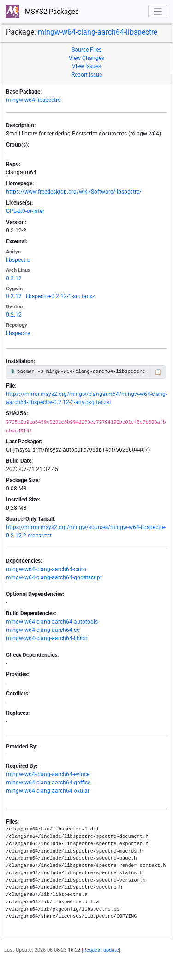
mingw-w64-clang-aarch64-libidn (47, 638)
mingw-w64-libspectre (33, 100)
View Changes (86, 58)
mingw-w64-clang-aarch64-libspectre (97, 32)
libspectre (18, 260)
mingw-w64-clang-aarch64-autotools (52, 621)
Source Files (86, 50)
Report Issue (87, 74)
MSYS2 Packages (42, 11)
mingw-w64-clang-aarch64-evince (47, 774)
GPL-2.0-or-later (25, 211)
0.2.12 (14, 278)
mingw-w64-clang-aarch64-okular (47, 791)
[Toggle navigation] (158, 12)
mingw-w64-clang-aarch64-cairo (46, 569)
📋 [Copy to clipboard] (158, 372)
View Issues (86, 66)
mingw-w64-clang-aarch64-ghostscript (54, 577)
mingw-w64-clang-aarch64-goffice (48, 782)
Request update (101, 950)
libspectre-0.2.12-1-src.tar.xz (60, 296)
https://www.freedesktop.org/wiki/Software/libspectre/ (74, 191)
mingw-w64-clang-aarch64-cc (42, 630)
